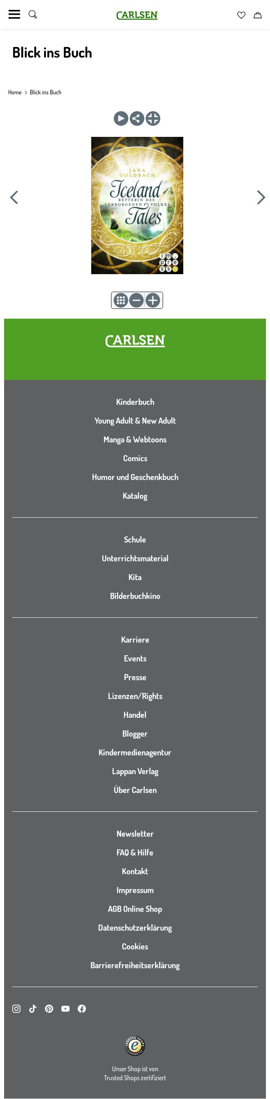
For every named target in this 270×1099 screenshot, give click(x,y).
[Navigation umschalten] (14, 14)
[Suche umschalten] (33, 14)
